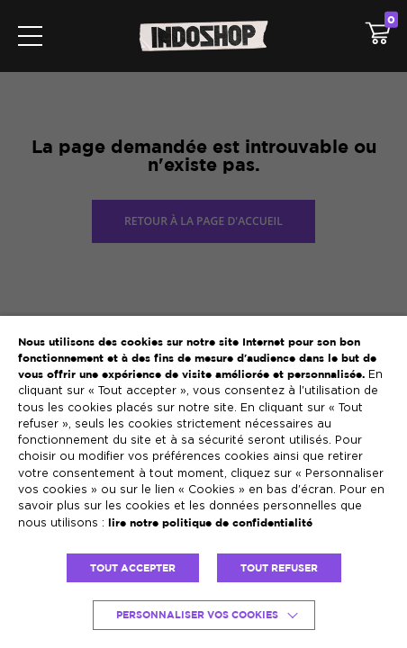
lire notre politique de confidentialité (210, 522)
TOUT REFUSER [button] (279, 567)
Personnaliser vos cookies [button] (197, 614)
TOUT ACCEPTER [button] (133, 567)
